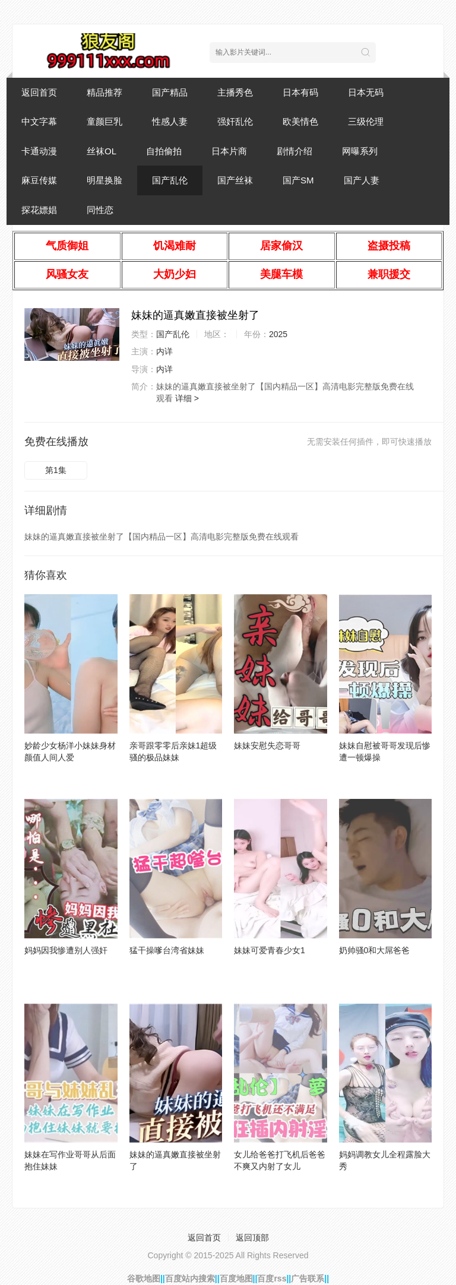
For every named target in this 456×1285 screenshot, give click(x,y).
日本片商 (229, 151)
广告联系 (307, 1278)
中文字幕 (39, 121)
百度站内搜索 (190, 1278)
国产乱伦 (170, 180)
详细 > (187, 398)
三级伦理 (366, 121)
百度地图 (236, 1278)
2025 (278, 334)
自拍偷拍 (164, 151)
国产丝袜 (235, 180)
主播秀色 (235, 92)
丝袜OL (101, 151)
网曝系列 (360, 151)
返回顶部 (252, 1237)
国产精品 (170, 92)
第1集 (55, 470)
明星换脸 (104, 180)
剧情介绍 (294, 151)
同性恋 (100, 210)
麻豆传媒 (39, 180)
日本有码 (300, 92)
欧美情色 (300, 121)
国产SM (298, 180)
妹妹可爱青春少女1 (269, 950)
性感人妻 (170, 121)
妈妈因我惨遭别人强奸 (65, 950)
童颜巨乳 (104, 121)
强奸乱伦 (235, 121)
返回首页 (39, 92)
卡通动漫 (39, 151)
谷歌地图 (143, 1278)
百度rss (271, 1278)
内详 (164, 351)
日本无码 (366, 92)
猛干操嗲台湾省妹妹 (166, 950)
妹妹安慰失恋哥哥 (267, 745)
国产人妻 (361, 180)
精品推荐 (104, 92)
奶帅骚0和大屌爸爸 (374, 950)
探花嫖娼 (39, 210)
